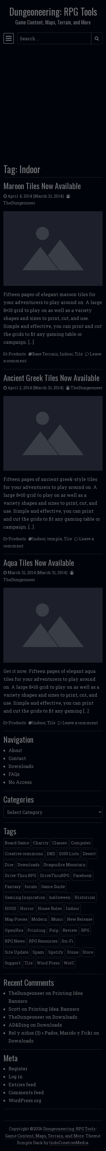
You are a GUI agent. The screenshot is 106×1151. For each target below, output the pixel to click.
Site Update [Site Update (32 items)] (17, 952)
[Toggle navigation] (8, 38)
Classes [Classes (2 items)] (59, 843)
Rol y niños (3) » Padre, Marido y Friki (50, 1033)
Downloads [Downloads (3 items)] (29, 864)
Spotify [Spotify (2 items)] (55, 952)
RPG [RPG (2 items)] (85, 930)
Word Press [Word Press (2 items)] (48, 963)
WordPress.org (24, 1100)
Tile (79, 354)
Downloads (20, 766)
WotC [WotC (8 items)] (69, 963)
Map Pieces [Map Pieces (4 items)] (16, 919)
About (15, 750)
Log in (15, 1076)
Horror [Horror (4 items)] (27, 908)
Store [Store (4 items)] (88, 952)
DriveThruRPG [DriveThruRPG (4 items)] (54, 875)
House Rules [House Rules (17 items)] (50, 908)
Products (17, 354)
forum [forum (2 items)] (31, 886)
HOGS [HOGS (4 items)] (10, 908)
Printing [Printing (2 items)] (36, 930)
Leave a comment (80, 722)
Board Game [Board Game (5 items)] (17, 843)
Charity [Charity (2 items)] (40, 843)
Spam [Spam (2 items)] (38, 952)
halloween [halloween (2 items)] (60, 897)
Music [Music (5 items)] (57, 919)
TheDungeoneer (19, 203)
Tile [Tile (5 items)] (29, 963)
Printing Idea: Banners (53, 1009)
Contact (17, 758)
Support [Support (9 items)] (13, 963)
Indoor (66, 354)
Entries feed (22, 1084)
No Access (20, 782)
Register (17, 1069)
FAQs (14, 774)
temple (54, 538)
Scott (14, 1009)
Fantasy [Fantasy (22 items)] (13, 886)
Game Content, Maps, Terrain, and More (44, 1136)
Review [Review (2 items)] (69, 930)
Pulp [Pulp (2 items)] (54, 930)
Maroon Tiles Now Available (42, 185)
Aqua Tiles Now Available (38, 562)
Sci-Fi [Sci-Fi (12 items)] (67, 941)
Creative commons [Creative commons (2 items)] (24, 853)
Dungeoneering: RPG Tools (53, 11)
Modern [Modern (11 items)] (39, 919)
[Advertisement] (53, 102)
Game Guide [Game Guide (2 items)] (53, 886)
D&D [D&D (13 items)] (51, 853)
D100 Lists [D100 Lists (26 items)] (69, 853)
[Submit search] (97, 38)
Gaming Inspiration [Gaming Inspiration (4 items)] (25, 897)
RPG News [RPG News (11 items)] (15, 941)
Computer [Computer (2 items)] (81, 843)
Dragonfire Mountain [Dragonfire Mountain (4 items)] (65, 864)
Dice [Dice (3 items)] (9, 864)
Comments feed (26, 1092)
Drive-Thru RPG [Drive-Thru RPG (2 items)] (20, 875)
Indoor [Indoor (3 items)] (72, 908)
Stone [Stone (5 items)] (73, 952)
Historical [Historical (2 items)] (85, 897)
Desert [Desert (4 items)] (89, 853)
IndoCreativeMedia (68, 1142)
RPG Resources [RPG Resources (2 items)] (43, 941)
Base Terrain (45, 354)
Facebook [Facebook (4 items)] (82, 875)
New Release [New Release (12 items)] (79, 919)
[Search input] (54, 38)
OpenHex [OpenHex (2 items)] (14, 930)
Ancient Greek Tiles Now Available (51, 377)
